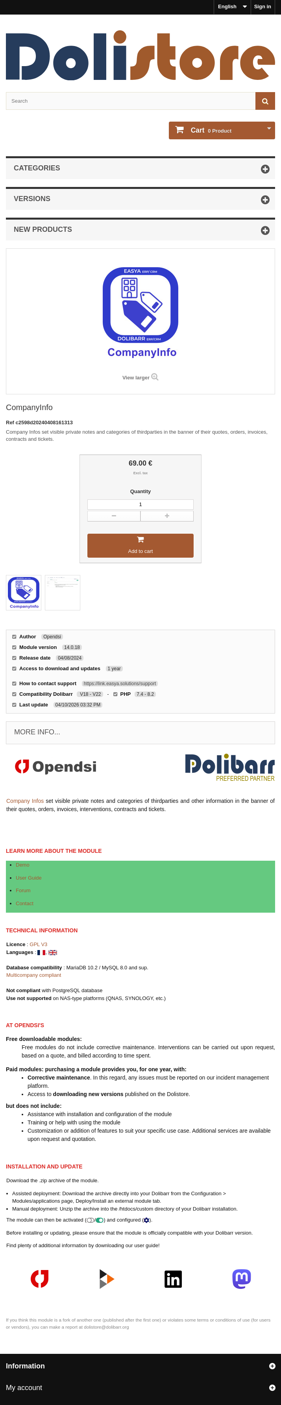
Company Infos (25, 801)
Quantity (140, 491)
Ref (11, 422)
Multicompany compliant (33, 975)
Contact (24, 903)
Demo (23, 865)
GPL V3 (38, 944)
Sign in (262, 6)
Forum (23, 890)
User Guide (29, 878)
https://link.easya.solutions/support (120, 683)
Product (210, 130)
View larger (136, 378)
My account (24, 1388)
